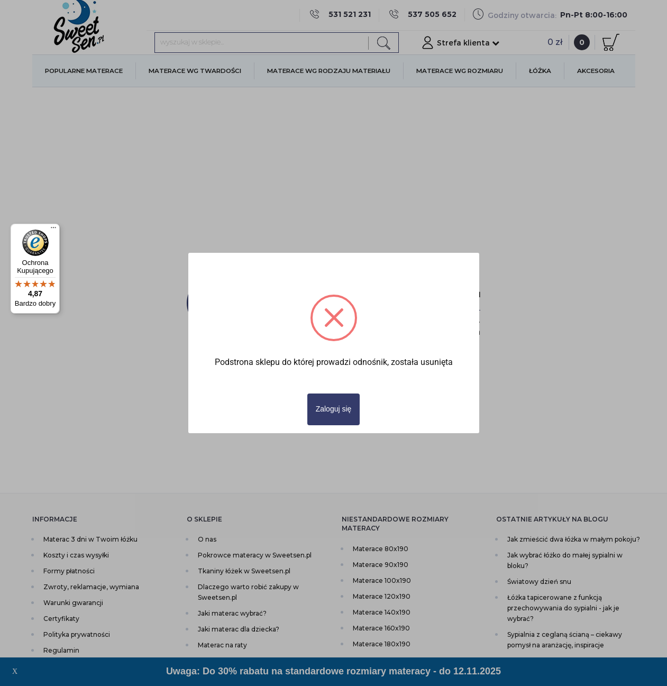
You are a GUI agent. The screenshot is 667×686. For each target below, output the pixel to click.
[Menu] (53, 230)
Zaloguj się (334, 409)
